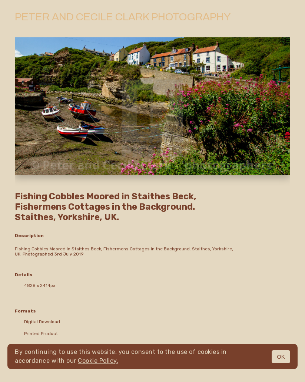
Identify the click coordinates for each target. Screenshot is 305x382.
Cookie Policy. (98, 360)
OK (281, 357)
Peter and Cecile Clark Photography (123, 17)
